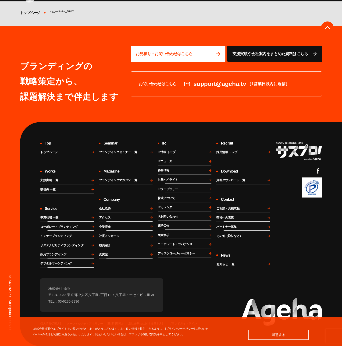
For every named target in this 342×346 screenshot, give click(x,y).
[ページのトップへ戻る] (327, 27)
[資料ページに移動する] (274, 54)
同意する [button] (278, 335)
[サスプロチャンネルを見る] (299, 151)
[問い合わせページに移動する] (178, 54)
